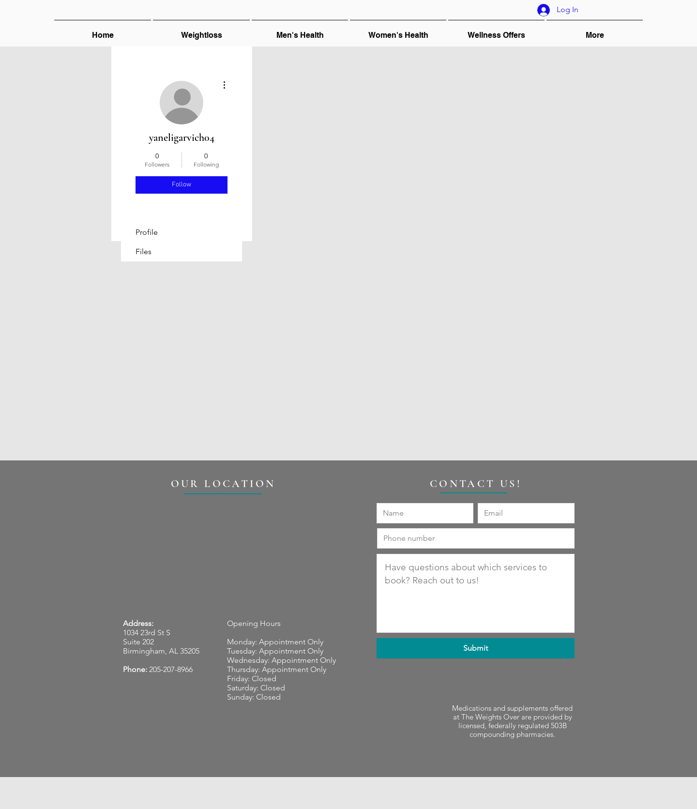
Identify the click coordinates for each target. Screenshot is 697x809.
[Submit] (476, 648)
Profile (147, 232)
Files (144, 251)
